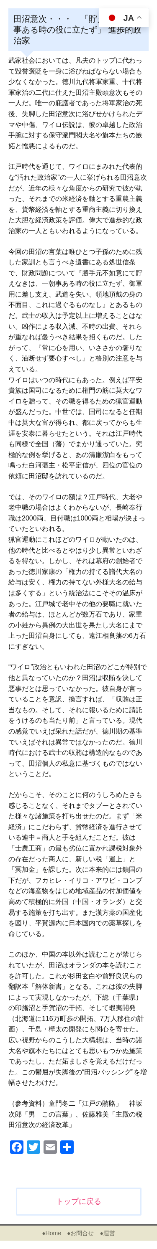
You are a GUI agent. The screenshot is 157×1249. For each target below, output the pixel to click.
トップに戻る (78, 1201)
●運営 (107, 1233)
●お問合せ (80, 1233)
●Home (51, 1233)
